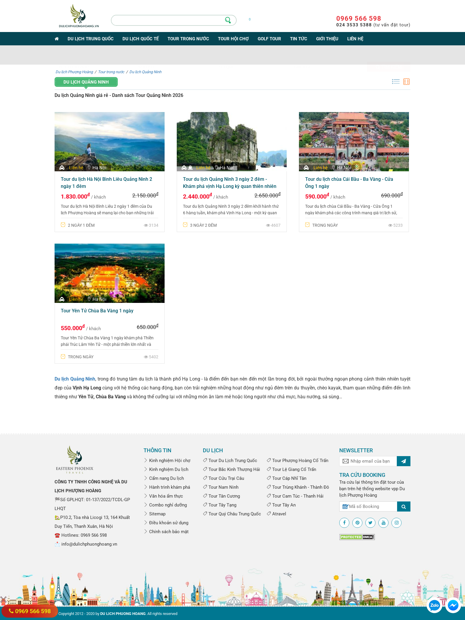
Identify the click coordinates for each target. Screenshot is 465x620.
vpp (394, 488)
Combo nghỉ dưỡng (165, 505)
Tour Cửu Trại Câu (223, 478)
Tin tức (298, 38)
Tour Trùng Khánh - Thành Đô (298, 487)
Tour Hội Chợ (233, 38)
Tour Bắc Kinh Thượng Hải (231, 469)
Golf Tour (269, 38)
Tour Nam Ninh (220, 487)
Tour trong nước (188, 38)
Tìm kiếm (389, 56)
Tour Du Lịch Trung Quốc (230, 460)
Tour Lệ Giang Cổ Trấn (291, 469)
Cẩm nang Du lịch (164, 478)
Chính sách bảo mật (166, 531)
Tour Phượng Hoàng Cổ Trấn (297, 460)
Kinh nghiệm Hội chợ (167, 460)
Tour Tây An (281, 505)
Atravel (276, 514)
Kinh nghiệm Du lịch (166, 469)
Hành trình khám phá (167, 487)
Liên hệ (355, 38)
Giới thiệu (327, 38)
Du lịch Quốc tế (140, 38)
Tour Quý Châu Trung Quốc (232, 514)
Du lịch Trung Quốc (91, 38)
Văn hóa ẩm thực (163, 496)
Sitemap (154, 514)
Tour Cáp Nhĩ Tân (286, 478)
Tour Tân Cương (221, 496)
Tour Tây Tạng (219, 505)
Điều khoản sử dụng (166, 522)
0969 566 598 (358, 18)
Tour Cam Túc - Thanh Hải (295, 496)
